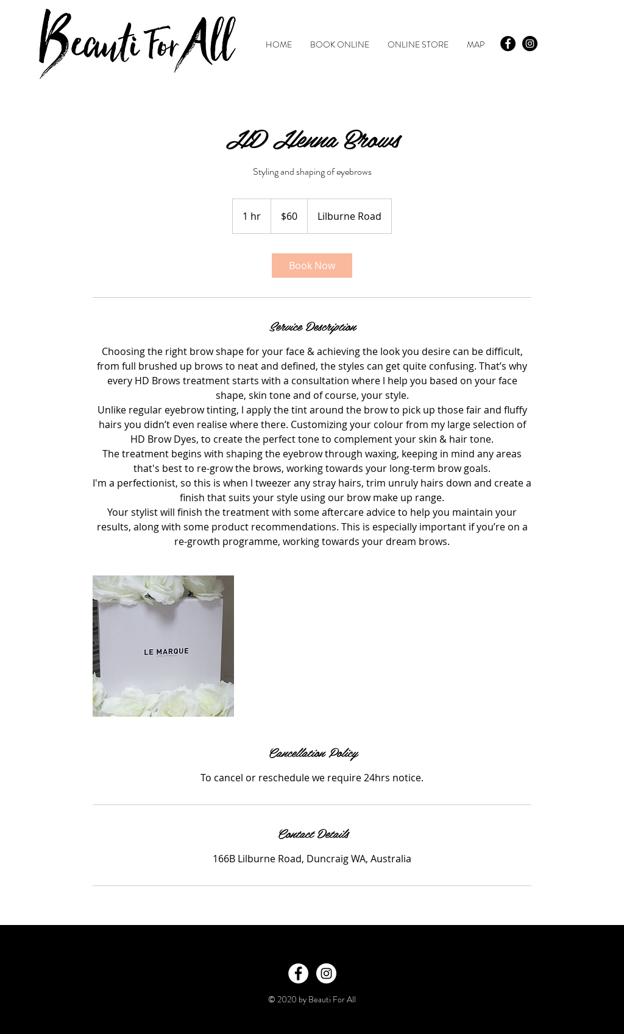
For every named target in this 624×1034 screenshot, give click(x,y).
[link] (312, 265)
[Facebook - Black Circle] (508, 43)
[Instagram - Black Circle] (529, 43)
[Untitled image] (163, 646)
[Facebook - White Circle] (298, 973)
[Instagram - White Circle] (326, 973)
